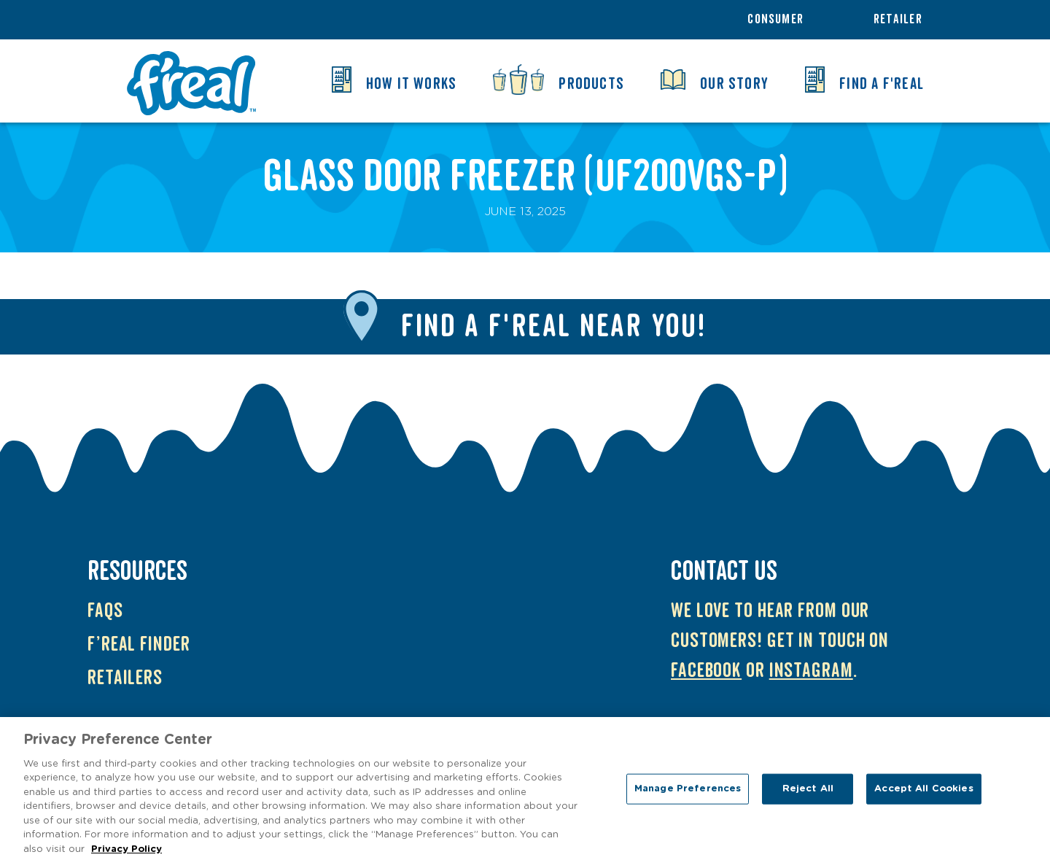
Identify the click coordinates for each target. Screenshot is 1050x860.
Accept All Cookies (923, 793)
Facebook (706, 670)
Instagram (811, 670)
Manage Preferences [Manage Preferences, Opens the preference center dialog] (687, 793)
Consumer (775, 19)
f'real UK (191, 83)
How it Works (411, 84)
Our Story (734, 84)
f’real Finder (139, 644)
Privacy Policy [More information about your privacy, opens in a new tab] (126, 854)
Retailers (125, 678)
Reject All (807, 793)
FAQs (105, 611)
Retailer (898, 19)
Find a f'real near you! (554, 327)
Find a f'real (881, 84)
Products (591, 84)
